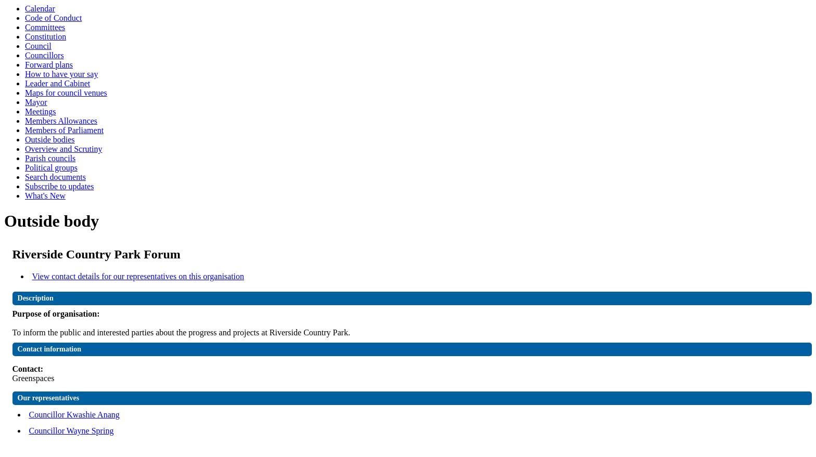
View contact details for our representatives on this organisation (138, 276)
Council (38, 46)
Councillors (44, 55)
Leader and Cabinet (57, 83)
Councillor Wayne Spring (71, 430)
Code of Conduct (53, 18)
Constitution (45, 36)
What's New (45, 195)
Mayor (36, 102)
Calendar (40, 8)
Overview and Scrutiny (63, 149)
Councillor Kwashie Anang (74, 414)
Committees (45, 27)
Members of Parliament (64, 130)
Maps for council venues (66, 92)
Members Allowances (61, 120)
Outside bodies (50, 139)
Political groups (51, 167)
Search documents (55, 177)
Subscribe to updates (59, 186)
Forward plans (49, 64)
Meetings (40, 111)
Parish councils (50, 158)
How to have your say (61, 74)
